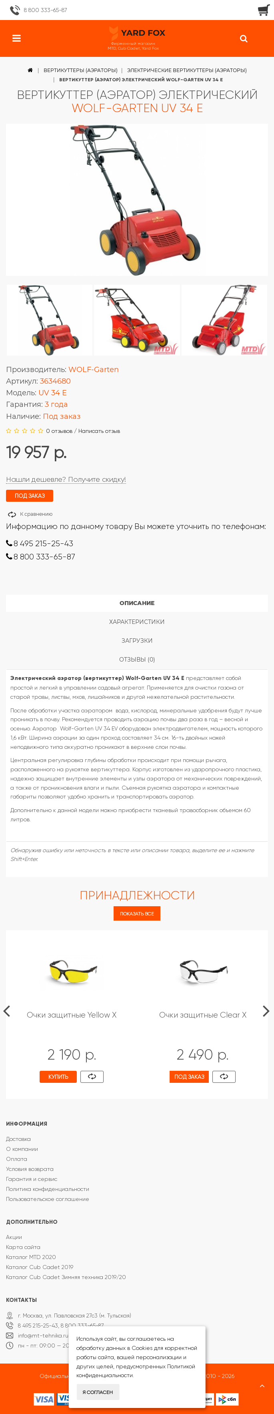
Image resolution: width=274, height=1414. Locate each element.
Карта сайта (23, 1247)
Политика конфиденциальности (47, 1189)
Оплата (16, 1159)
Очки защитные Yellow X (71, 1015)
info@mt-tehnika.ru (43, 1335)
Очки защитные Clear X (202, 1015)
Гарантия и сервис (31, 1179)
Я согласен (98, 1392)
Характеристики (137, 622)
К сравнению (36, 514)
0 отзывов (59, 431)
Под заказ (189, 1077)
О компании (22, 1149)
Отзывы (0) (137, 659)
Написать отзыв (99, 431)
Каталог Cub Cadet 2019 (39, 1267)
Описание (137, 603)
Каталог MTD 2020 (31, 1257)
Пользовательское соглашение (47, 1199)
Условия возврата (30, 1169)
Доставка (18, 1139)
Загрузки (137, 640)
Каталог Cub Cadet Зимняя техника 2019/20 (66, 1277)
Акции (14, 1237)
